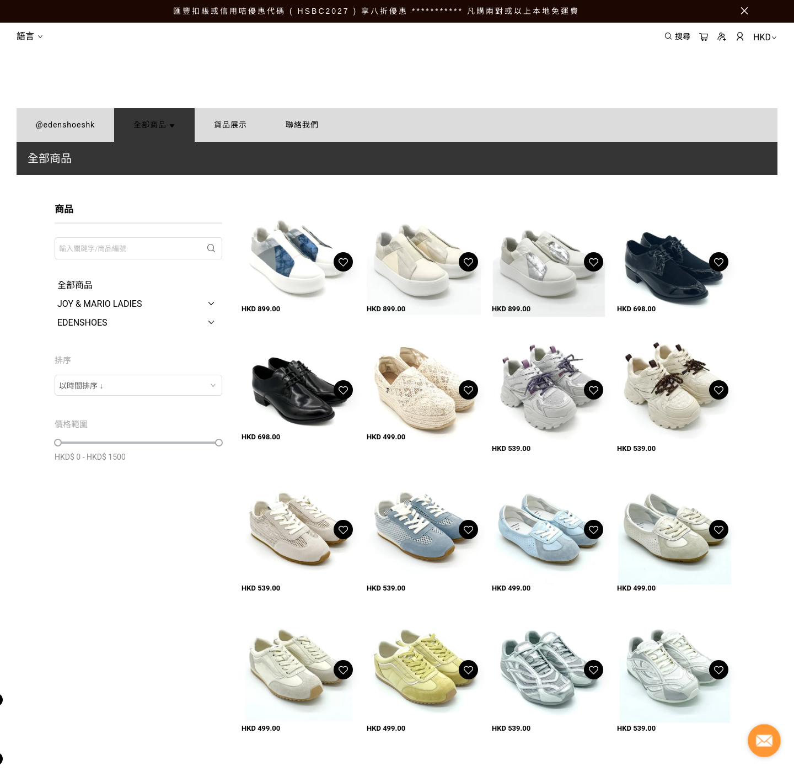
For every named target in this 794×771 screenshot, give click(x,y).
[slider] (58, 442)
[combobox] (138, 385)
